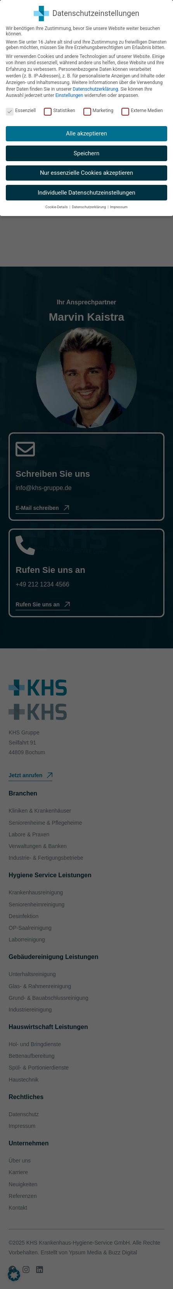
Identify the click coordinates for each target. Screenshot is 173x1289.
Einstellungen (69, 95)
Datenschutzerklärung (95, 89)
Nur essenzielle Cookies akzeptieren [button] (86, 172)
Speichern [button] (86, 153)
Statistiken (59, 110)
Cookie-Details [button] (57, 207)
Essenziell (21, 110)
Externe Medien (142, 110)
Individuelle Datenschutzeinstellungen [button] (86, 192)
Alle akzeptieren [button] (86, 133)
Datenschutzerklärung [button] (89, 207)
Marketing (98, 110)
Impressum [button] (119, 207)
